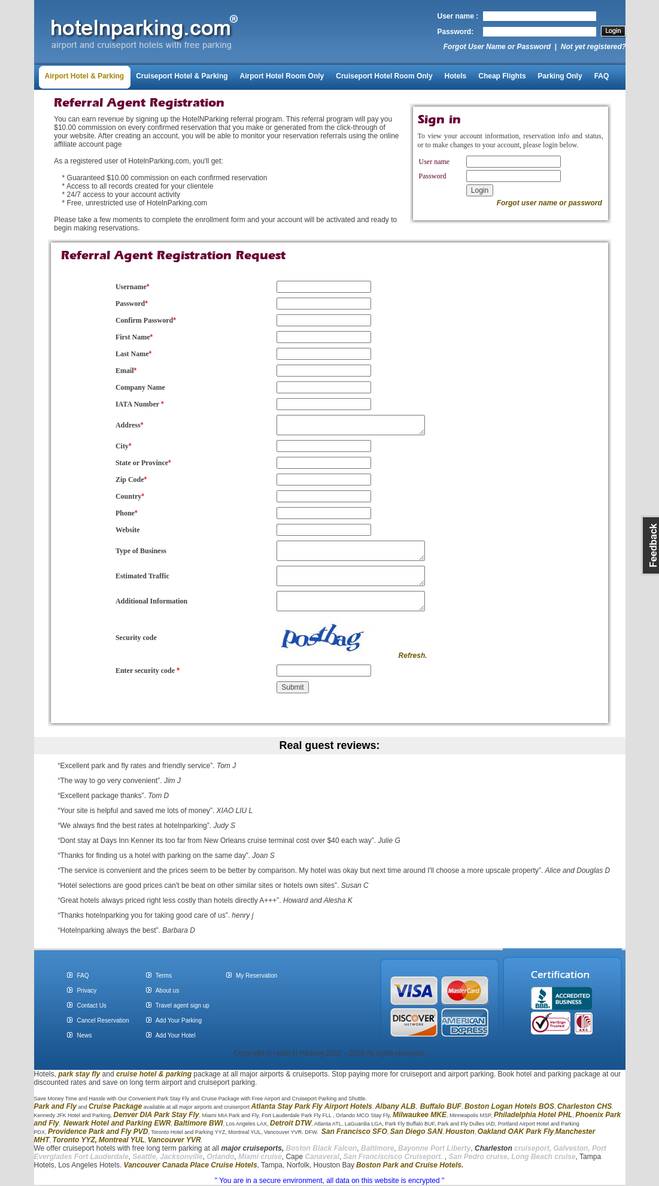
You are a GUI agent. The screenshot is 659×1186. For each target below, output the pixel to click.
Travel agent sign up (182, 1005)
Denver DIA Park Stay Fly (156, 1115)
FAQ (601, 76)
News (84, 1035)
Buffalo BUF (440, 1106)
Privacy (86, 990)
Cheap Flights (502, 76)
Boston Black (310, 1148)
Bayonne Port (421, 1148)
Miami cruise (260, 1156)
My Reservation (256, 975)
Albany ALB (395, 1106)
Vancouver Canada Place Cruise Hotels (190, 1165)
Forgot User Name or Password (497, 47)
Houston (460, 1131)
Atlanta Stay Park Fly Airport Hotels (311, 1106)
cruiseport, (513, 1148)
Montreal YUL (122, 1140)
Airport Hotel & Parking (84, 76)
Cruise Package (115, 1106)
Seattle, (145, 1156)
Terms (164, 975)
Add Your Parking (179, 1020)
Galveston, (571, 1148)
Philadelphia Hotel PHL (533, 1115)
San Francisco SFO (354, 1131)
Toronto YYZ (74, 1140)
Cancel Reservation (103, 1020)
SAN (433, 1131)
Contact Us (91, 1005)
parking (179, 1074)
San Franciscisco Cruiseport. (393, 1156)
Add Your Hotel (176, 1035)
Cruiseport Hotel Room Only (384, 76)
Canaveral (321, 1156)
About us (167, 990)
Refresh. (413, 655)
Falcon (345, 1148)
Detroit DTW (290, 1123)
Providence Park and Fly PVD (98, 1131)
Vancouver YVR (174, 1140)
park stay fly (79, 1074)
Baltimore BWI (198, 1123)
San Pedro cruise (478, 1156)
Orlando (220, 1156)
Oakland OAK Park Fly (516, 1131)
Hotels (456, 76)
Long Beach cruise (543, 1156)
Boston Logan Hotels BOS (509, 1106)
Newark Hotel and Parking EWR (117, 1123)
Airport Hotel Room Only (282, 76)
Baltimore (377, 1148)
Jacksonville (181, 1156)
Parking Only (560, 76)
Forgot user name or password (549, 203)
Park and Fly (55, 1106)
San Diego (408, 1131)
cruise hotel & (141, 1074)
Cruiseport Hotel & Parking (181, 76)
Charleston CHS (584, 1106)
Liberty (457, 1148)
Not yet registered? (593, 47)
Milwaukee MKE (420, 1115)
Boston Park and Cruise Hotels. (409, 1165)
